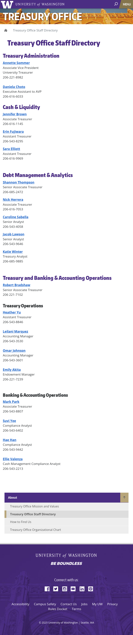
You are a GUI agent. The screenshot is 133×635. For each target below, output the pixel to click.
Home (5, 30)
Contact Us (69, 604)
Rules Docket (57, 609)
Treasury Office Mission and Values (34, 506)
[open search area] (116, 4)
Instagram (66, 588)
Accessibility (20, 604)
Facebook (48, 588)
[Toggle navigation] (127, 4)
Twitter (57, 588)
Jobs (84, 604)
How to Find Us (20, 522)
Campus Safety (45, 604)
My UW (97, 604)
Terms (76, 609)
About (12, 497)
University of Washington (8, 4)
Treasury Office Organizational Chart (35, 530)
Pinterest (92, 588)
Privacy (112, 604)
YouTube (74, 588)
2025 (45, 622)
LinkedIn (83, 588)
